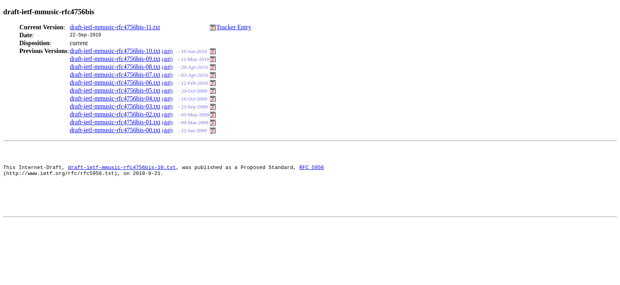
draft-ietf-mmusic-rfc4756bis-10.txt (115, 51)
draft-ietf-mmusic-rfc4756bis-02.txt (115, 114)
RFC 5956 (311, 170)
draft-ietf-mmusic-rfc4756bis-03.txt (115, 106)
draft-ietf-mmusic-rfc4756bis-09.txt (115, 58)
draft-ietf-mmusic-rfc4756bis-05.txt (115, 90)
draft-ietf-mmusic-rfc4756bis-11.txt (115, 27)
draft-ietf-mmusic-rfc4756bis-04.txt (115, 98)
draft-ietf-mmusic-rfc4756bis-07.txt (115, 74)
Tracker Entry (233, 27)
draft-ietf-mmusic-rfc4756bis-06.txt (115, 82)
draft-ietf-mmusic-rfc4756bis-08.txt (115, 66)
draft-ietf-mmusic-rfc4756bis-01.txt (115, 122)
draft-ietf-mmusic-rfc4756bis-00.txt (115, 130)
